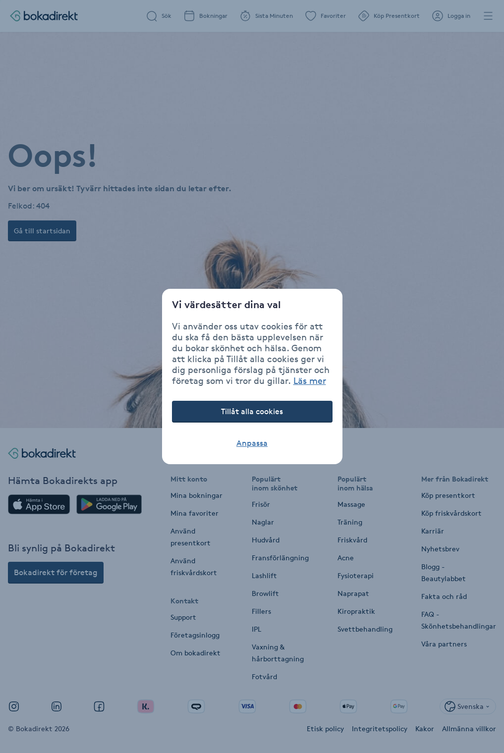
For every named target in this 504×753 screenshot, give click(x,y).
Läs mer (309, 380)
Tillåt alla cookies (252, 411)
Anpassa (252, 443)
